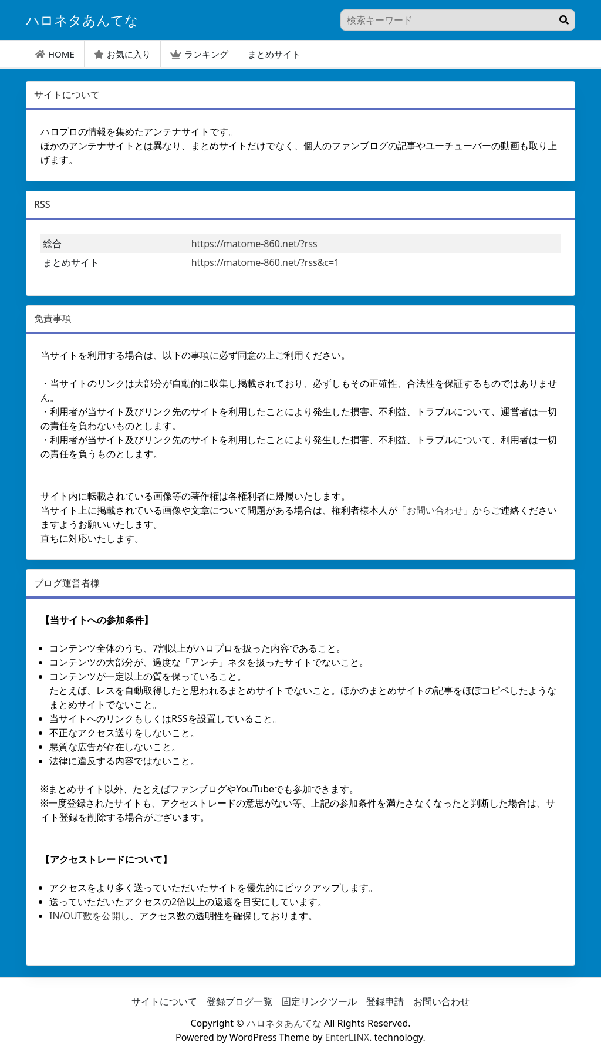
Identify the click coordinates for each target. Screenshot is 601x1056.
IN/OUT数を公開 (84, 915)
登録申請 (385, 1001)
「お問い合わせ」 (434, 510)
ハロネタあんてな (284, 1023)
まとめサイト (274, 54)
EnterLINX (347, 1037)
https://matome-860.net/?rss (254, 243)
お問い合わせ (441, 1001)
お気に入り (122, 54)
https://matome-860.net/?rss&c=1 (265, 262)
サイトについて (164, 1001)
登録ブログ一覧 (239, 1001)
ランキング (199, 54)
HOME (55, 54)
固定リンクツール (319, 1001)
